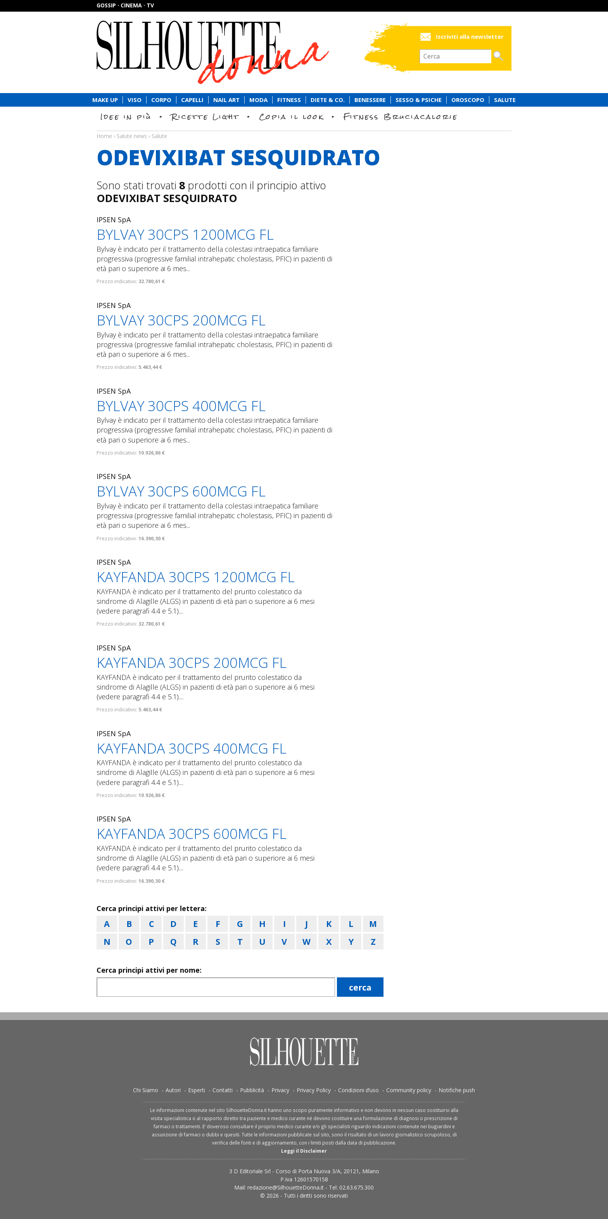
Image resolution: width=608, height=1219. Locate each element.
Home (104, 136)
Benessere (370, 100)
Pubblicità (252, 1090)
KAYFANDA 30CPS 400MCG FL (192, 748)
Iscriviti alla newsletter (470, 36)
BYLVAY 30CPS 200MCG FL (181, 320)
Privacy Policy (314, 1090)
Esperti (196, 1090)
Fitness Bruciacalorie (401, 116)
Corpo (161, 100)
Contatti (222, 1090)
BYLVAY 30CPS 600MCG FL (181, 491)
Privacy (280, 1090)
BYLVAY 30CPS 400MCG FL (181, 405)
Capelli (192, 100)
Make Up (105, 100)
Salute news (304, 129)
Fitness (289, 100)
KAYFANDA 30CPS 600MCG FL (192, 833)
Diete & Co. (328, 100)
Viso (135, 100)
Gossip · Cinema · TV (125, 5)
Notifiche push (457, 1090)
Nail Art (226, 100)
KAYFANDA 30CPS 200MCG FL (192, 662)
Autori (173, 1090)
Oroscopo (467, 100)
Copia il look (291, 116)
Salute (505, 100)
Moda (258, 100)
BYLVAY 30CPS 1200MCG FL (185, 234)
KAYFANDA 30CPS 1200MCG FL (196, 576)
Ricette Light (205, 116)
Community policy (408, 1090)
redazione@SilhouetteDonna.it (285, 1187)
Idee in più (126, 116)
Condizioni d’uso (358, 1090)
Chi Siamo (145, 1090)
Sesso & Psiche (419, 100)
